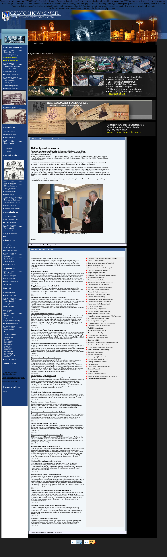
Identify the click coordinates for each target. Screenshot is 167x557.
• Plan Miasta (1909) (9, 71)
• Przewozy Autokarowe (10, 231)
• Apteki (5, 332)
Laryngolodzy (7, 353)
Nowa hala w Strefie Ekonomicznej (99, 304)
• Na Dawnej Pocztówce (10, 88)
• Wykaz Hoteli (7, 284)
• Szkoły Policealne (8, 262)
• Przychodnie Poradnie (10, 318)
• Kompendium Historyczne (11, 66)
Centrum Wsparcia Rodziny (96, 297)
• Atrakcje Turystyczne (9, 276)
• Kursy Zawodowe (8, 247)
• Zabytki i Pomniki (8, 194)
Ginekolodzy (7, 346)
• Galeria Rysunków (9, 183)
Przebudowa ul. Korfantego (96, 280)
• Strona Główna (8, 52)
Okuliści (5, 339)
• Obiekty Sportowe (8, 292)
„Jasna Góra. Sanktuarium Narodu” (99, 366)
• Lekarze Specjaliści (9, 335)
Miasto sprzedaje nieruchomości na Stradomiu (102, 376)
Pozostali (6, 356)
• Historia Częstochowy (10, 55)
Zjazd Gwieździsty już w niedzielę (98, 349)
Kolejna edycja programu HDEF (98, 359)
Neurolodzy (7, 344)
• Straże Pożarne (8, 143)
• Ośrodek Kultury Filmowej (11, 203)
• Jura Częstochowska (9, 278)
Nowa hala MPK (93, 371)
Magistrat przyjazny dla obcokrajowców (100, 282)
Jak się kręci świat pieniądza (97, 321)
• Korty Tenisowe (8, 306)
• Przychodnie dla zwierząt (11, 320)
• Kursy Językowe (8, 245)
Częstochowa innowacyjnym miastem (99, 301)
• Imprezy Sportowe (9, 295)
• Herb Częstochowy (9, 80)
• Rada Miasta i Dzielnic (10, 77)
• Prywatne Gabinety (9, 326)
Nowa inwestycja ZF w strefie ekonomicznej (101, 323)
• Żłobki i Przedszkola (9, 250)
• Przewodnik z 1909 (9, 69)
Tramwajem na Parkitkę (95, 333)
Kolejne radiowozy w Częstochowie (99, 311)
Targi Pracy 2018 (93, 340)
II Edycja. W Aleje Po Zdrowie (97, 362)
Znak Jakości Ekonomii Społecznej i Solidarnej (102, 268)
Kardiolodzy (7, 349)
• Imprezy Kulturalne (9, 205)
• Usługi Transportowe (9, 233)
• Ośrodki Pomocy (8, 137)
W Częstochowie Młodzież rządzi (98, 318)
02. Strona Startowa (8, 374)
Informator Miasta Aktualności (45, 245)
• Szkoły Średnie (8, 259)
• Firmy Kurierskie (8, 228)
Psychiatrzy (7, 348)
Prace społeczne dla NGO (96, 277)
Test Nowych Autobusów (95, 265)
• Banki (5, 146)
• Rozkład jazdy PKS (9, 225)
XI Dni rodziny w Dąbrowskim (97, 309)
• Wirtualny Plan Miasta (10, 83)
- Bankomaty (7, 148)
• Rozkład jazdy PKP (9, 222)
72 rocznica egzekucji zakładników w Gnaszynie (103, 342)
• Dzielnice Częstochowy (10, 85)
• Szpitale (5, 315)
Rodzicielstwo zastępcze (95, 328)
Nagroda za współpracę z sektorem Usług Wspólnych (104, 316)
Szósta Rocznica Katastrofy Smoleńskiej (100, 347)
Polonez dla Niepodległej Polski (98, 337)
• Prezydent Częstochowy (11, 74)
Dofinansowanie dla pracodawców (98, 285)
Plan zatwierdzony (94, 364)
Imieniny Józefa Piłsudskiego (97, 374)
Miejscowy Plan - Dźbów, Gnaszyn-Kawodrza (102, 275)
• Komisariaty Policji (9, 134)
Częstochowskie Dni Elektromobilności (100, 287)
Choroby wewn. (8, 351)
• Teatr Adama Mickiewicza (11, 200)
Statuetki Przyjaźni (94, 369)
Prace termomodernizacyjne (97, 330)
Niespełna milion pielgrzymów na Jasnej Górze (102, 258)
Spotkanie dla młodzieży (95, 352)
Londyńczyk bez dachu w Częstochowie (100, 299)
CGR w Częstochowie (95, 306)
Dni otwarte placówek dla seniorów (99, 345)
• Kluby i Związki (8, 301)
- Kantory (6, 151)
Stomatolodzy (7, 337)
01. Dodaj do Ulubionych (10, 372)
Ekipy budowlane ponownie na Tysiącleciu (101, 263)
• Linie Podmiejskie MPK (10, 219)
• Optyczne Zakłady (9, 359)
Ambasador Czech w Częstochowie (99, 294)
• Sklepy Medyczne (8, 329)
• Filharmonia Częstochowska (12, 197)
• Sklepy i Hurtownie (9, 298)
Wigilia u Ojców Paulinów (96, 260)
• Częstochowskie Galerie (11, 208)
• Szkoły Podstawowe (9, 253)
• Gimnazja (6, 256)
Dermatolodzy (7, 341)
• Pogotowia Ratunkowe (10, 323)
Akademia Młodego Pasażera (97, 292)
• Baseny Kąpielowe (9, 304)
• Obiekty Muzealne (9, 189)
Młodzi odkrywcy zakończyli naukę (99, 313)
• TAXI (4, 236)
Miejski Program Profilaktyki (96, 272)
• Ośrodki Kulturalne (9, 191)
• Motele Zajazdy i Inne (10, 281)
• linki (4, 391)
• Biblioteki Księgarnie (9, 186)
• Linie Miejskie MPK (9, 217)
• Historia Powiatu (8, 63)
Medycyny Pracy (8, 355)
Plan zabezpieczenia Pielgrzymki (98, 289)
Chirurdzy (6, 343)
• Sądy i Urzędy (7, 140)
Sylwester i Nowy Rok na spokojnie (99, 270)
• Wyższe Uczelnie (8, 264)
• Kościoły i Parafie (8, 132)
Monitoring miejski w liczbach (97, 357)
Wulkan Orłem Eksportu (95, 354)
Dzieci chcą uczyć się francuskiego (99, 325)
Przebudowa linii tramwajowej (97, 335)
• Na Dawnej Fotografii (10, 107)
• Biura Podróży (7, 273)
